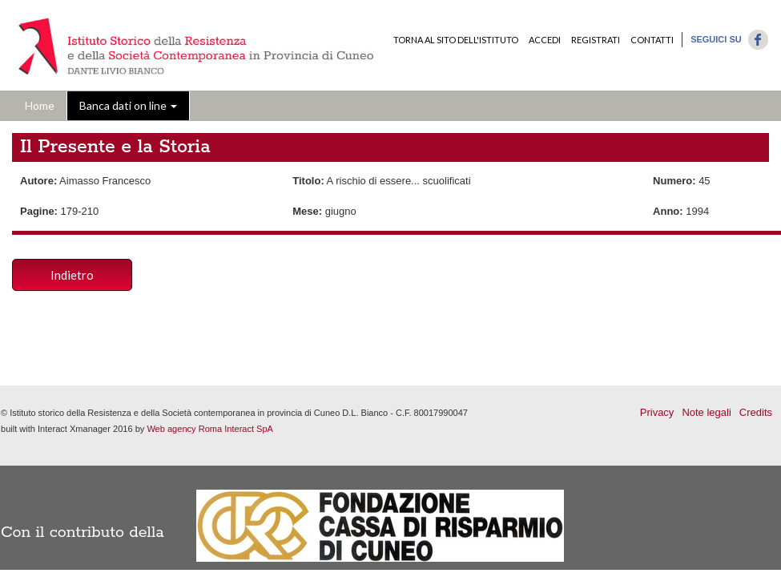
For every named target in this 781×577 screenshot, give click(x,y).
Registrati (595, 39)
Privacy (657, 412)
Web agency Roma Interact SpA (210, 429)
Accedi (545, 39)
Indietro (72, 275)
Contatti (652, 39)
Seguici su (716, 39)
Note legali (706, 412)
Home (39, 105)
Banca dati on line (128, 105)
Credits (755, 412)
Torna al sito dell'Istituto (455, 39)
